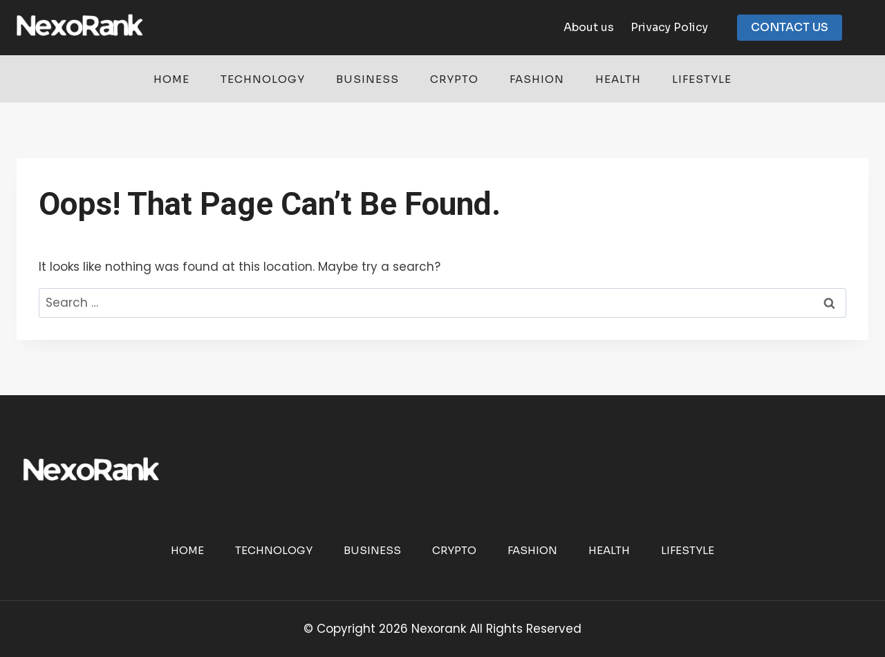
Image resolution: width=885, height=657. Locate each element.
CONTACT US (789, 27)
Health (618, 79)
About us (588, 27)
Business (367, 79)
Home (171, 79)
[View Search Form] (874, 28)
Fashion (537, 79)
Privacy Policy (669, 27)
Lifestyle (702, 79)
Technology (263, 79)
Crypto (454, 79)
